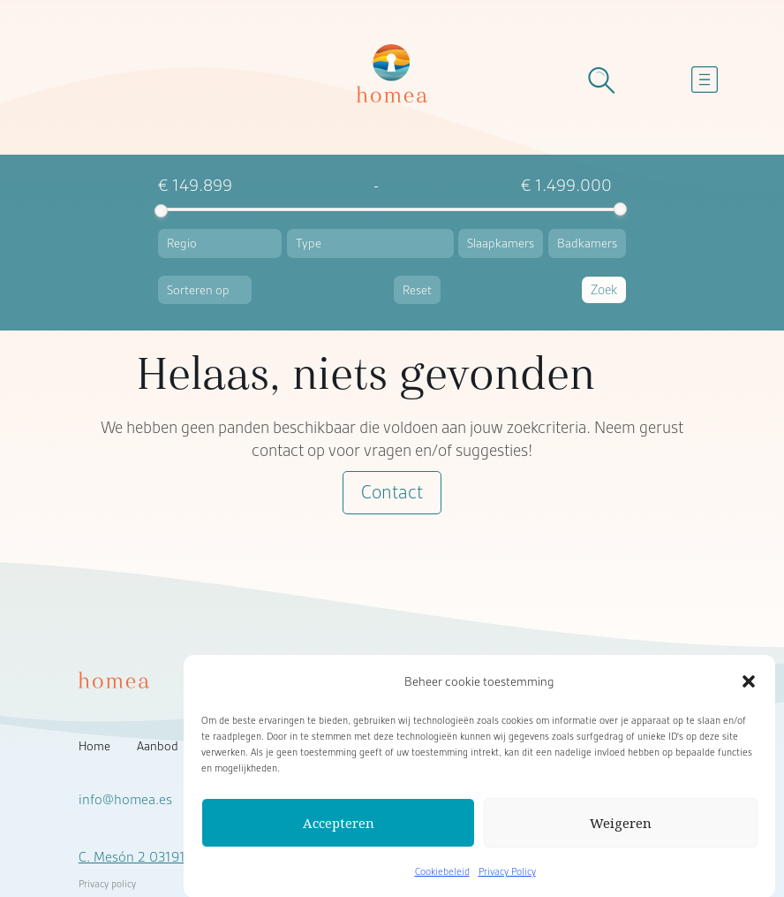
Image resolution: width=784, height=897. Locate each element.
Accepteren (338, 831)
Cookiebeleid (442, 879)
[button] (749, 689)
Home (94, 746)
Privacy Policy (507, 879)
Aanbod (157, 746)
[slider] (161, 210)
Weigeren (621, 831)
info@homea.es (125, 800)
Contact (392, 493)
